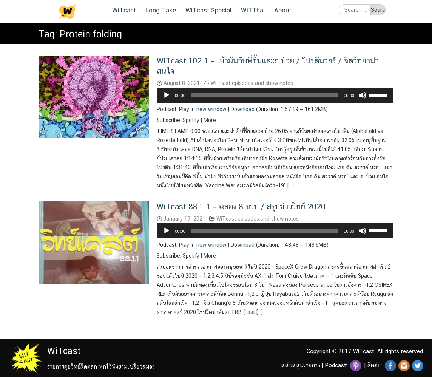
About (282, 10)
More (210, 120)
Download (243, 109)
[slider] (264, 95)
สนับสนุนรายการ (300, 365)
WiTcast (124, 10)
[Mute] (362, 95)
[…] (290, 185)
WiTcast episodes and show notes (252, 83)
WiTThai (253, 10)
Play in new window (203, 109)
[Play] (166, 95)
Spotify (191, 120)
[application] (275, 95)
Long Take (160, 10)
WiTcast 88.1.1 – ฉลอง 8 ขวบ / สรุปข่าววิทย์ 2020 (241, 206)
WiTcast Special (208, 10)
